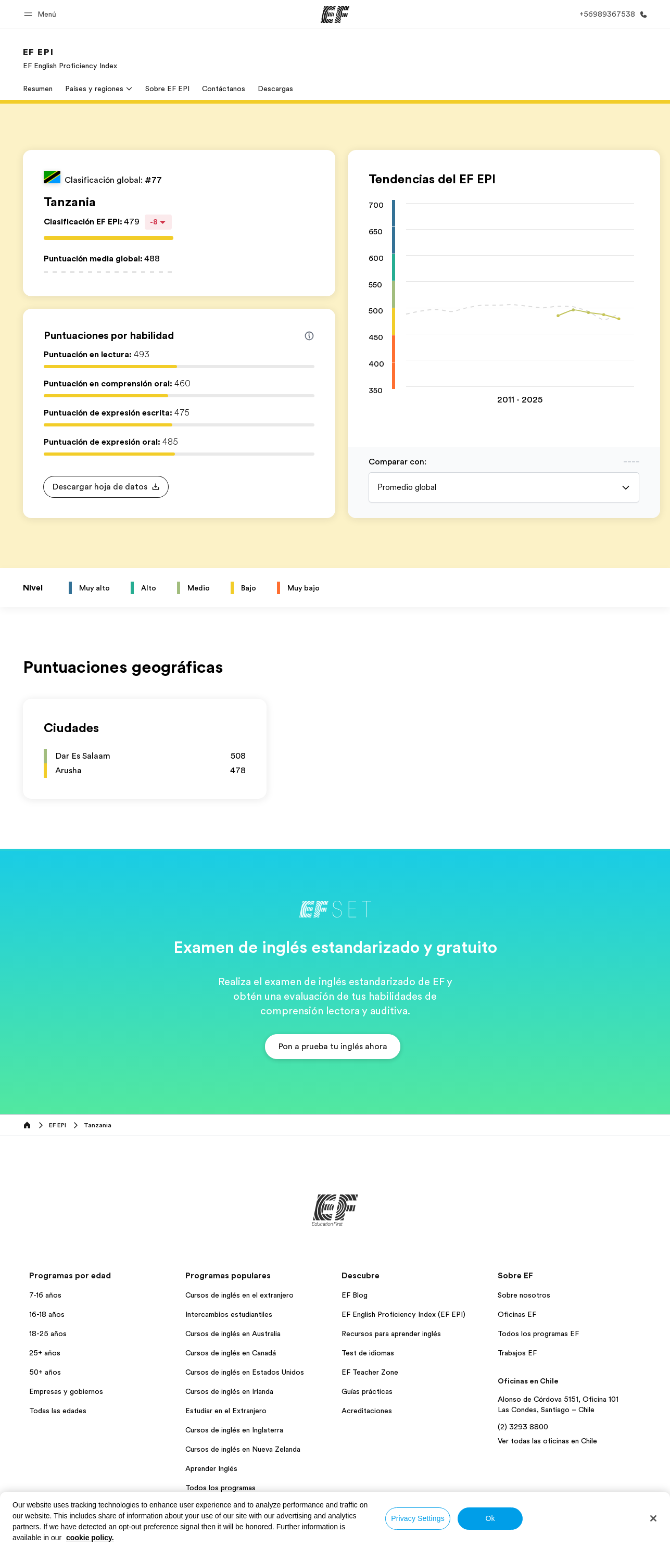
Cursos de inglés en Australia (233, 1333)
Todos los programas (220, 1487)
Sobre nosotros (524, 1295)
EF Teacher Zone (370, 1372)
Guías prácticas (367, 1391)
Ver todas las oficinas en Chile (547, 1441)
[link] (70, 58)
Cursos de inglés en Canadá (230, 1353)
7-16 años (45, 1295)
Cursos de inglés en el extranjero (239, 1295)
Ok (490, 1518)
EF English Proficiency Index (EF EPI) (403, 1314)
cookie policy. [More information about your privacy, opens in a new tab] (90, 1537)
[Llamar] (611, 14)
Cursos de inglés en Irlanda (229, 1391)
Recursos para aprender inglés (391, 1333)
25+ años (44, 1353)
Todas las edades (57, 1410)
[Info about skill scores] (309, 336)
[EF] (335, 14)
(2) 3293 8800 (523, 1427)
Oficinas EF (517, 1314)
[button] (41, 14)
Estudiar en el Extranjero (226, 1410)
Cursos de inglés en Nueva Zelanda (242, 1449)
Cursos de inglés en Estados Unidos (244, 1372)
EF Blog (355, 1295)
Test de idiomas (368, 1353)
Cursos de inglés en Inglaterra (234, 1430)
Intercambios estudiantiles (228, 1314)
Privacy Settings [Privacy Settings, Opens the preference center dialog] (418, 1518)
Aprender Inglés (211, 1468)
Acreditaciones (367, 1410)
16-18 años (47, 1314)
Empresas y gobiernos (66, 1391)
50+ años (45, 1372)
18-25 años (48, 1333)
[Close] (653, 1518)
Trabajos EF (517, 1353)
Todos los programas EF (538, 1333)
